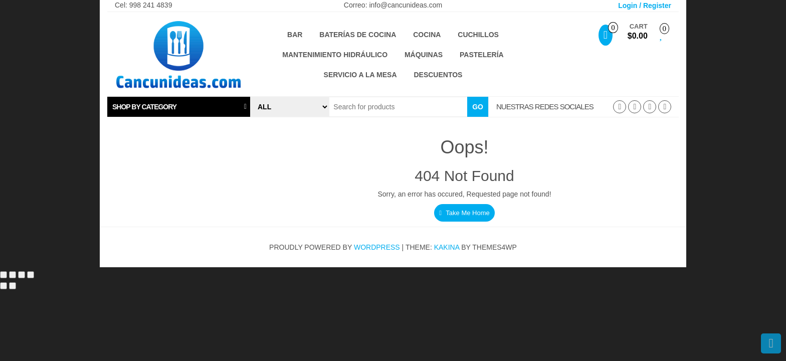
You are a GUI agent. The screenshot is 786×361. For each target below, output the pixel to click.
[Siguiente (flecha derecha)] (12, 285)
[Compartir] (21, 274)
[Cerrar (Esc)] (30, 274)
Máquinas (424, 55)
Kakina (447, 247)
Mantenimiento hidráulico (334, 55)
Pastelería (482, 55)
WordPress (377, 247)
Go (477, 107)
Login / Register (644, 6)
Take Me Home (464, 213)
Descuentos (438, 75)
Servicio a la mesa (360, 75)
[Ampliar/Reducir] (3, 274)
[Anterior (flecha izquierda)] (3, 285)
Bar (294, 35)
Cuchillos (478, 35)
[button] (178, 107)
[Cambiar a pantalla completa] (12, 274)
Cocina (427, 35)
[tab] (178, 107)
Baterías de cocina (357, 35)
